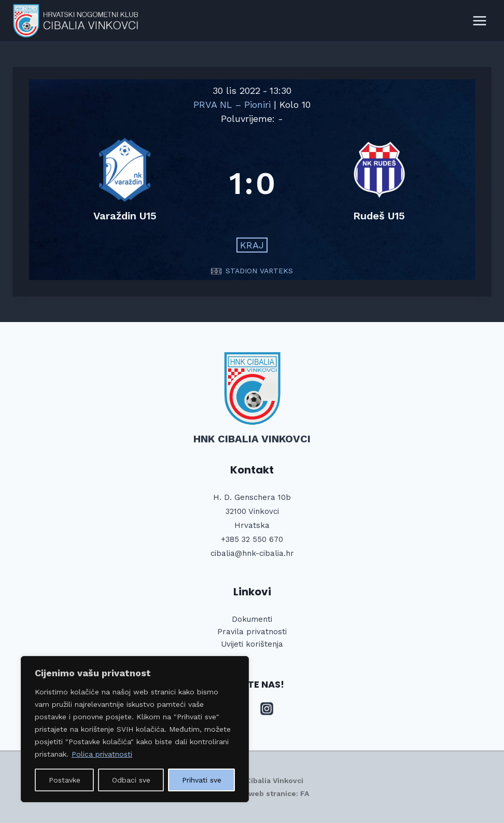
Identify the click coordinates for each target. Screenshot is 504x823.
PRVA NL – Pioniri (233, 104)
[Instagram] (267, 709)
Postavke (64, 780)
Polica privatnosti (102, 754)
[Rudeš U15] (379, 183)
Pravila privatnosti (252, 631)
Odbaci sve (131, 780)
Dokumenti (252, 619)
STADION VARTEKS (259, 271)
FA (304, 793)
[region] (135, 729)
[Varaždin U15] (125, 183)
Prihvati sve (201, 780)
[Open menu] (479, 20)
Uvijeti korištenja (252, 644)
